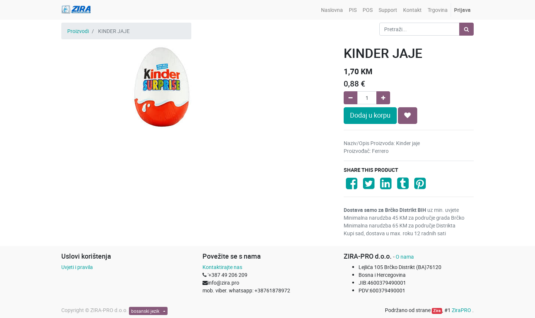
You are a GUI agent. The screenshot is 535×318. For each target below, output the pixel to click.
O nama (405, 256)
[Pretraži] (466, 29)
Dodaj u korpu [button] (370, 115)
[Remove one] (350, 97)
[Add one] (383, 97)
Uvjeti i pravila (77, 267)
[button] (407, 115)
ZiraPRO (462, 310)
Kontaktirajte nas (222, 267)
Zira (437, 310)
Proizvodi (78, 31)
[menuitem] (332, 10)
